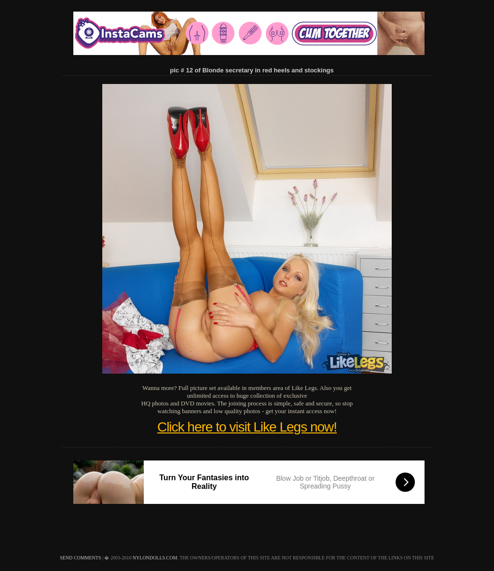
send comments (80, 557)
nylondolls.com (155, 557)
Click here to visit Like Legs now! (247, 426)
